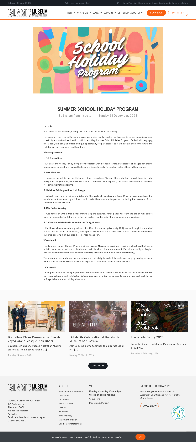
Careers (62, 407)
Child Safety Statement (70, 423)
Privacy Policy (65, 415)
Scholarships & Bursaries (71, 391)
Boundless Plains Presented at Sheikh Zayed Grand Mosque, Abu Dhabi (34, 339)
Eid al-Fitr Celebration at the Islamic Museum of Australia (94, 339)
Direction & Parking (99, 403)
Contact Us (64, 395)
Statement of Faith (68, 419)
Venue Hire (94, 399)
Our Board (64, 399)
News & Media (66, 403)
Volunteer (63, 411)
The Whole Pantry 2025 (147, 337)
